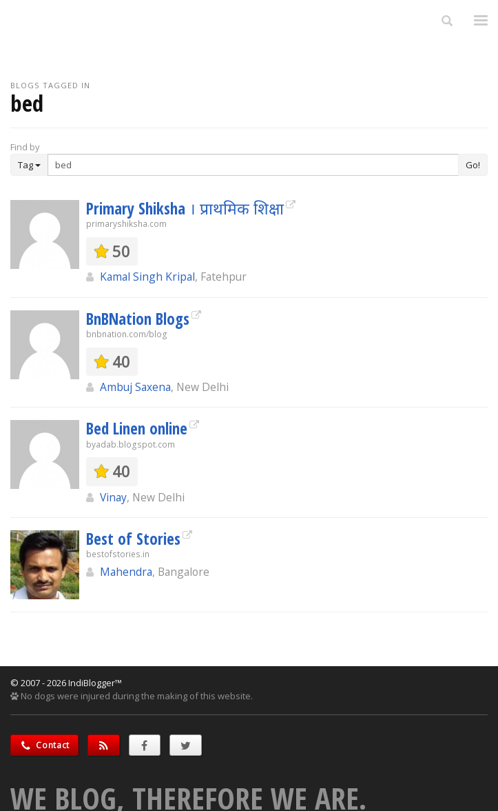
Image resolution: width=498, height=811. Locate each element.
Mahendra (126, 571)
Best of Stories (133, 539)
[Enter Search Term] (253, 165)
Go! (473, 165)
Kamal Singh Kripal (147, 276)
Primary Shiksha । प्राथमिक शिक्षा (185, 208)
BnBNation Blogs (137, 319)
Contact (44, 745)
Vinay (113, 497)
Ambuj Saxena (135, 386)
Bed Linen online (136, 428)
